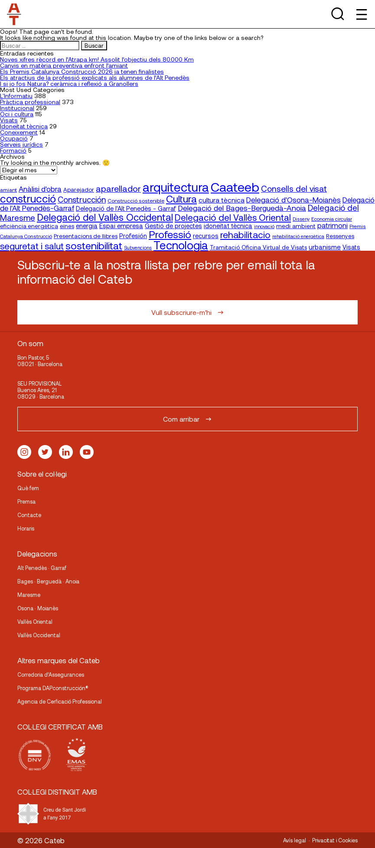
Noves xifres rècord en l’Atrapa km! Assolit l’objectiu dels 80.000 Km (97, 59)
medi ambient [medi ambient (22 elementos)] (296, 225)
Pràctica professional (30, 101)
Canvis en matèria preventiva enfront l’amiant (64, 65)
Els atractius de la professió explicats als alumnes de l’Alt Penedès (94, 77)
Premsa (26, 501)
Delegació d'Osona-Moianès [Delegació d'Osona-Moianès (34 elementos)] (293, 199)
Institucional (17, 107)
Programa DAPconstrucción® (52, 688)
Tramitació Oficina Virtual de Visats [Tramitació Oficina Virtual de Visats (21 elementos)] (258, 247)
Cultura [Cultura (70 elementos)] (181, 199)
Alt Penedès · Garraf (41, 568)
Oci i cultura (16, 114)
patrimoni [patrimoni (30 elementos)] (332, 225)
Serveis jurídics (21, 144)
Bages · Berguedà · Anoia (48, 581)
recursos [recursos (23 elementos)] (205, 235)
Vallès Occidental (38, 635)
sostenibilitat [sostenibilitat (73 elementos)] (93, 245)
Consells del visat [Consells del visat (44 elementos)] (294, 188)
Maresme (28, 595)
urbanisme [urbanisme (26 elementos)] (325, 247)
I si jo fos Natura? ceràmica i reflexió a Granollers (69, 83)
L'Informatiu (16, 95)
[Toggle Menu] (361, 14)
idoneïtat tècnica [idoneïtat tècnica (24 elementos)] (228, 225)
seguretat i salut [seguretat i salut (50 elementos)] (32, 246)
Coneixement (19, 132)
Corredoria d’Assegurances (50, 674)
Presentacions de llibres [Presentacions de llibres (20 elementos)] (85, 235)
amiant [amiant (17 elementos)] (8, 190)
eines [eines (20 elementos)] (67, 226)
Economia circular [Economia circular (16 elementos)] (331, 219)
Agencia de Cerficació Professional (59, 701)
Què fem (28, 488)
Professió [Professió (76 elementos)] (170, 234)
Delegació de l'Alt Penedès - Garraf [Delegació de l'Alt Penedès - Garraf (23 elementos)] (126, 208)
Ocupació (14, 138)
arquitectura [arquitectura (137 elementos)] (176, 187)
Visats (9, 120)
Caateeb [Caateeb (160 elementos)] (235, 186)
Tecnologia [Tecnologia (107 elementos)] (180, 245)
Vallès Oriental (34, 622)
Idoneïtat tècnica (24, 126)
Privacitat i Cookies (335, 840)
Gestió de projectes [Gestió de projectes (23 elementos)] (173, 225)
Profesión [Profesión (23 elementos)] (133, 235)
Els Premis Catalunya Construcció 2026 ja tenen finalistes (82, 71)
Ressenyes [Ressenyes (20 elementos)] (340, 235)
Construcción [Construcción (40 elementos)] (82, 199)
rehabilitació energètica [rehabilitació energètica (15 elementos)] (298, 236)
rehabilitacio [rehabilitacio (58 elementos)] (245, 234)
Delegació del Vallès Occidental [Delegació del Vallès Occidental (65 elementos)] (105, 217)
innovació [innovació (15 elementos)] (264, 226)
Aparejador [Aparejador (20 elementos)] (78, 189)
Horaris (25, 528)
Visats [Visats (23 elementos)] (351, 247)
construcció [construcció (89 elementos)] (28, 198)
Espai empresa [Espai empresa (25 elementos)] (121, 225)
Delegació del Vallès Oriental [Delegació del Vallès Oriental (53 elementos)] (233, 217)
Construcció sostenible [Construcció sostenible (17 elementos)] (136, 200)
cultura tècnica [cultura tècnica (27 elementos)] (222, 200)
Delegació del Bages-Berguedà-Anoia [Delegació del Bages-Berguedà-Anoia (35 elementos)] (242, 208)
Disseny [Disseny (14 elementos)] (301, 219)
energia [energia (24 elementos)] (87, 225)
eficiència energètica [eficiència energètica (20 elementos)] (29, 226)
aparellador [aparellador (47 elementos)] (118, 188)
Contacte (29, 515)
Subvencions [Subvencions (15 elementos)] (138, 247)
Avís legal (294, 840)
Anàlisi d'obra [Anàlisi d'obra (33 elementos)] (40, 188)
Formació (13, 150)
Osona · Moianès (37, 608)
